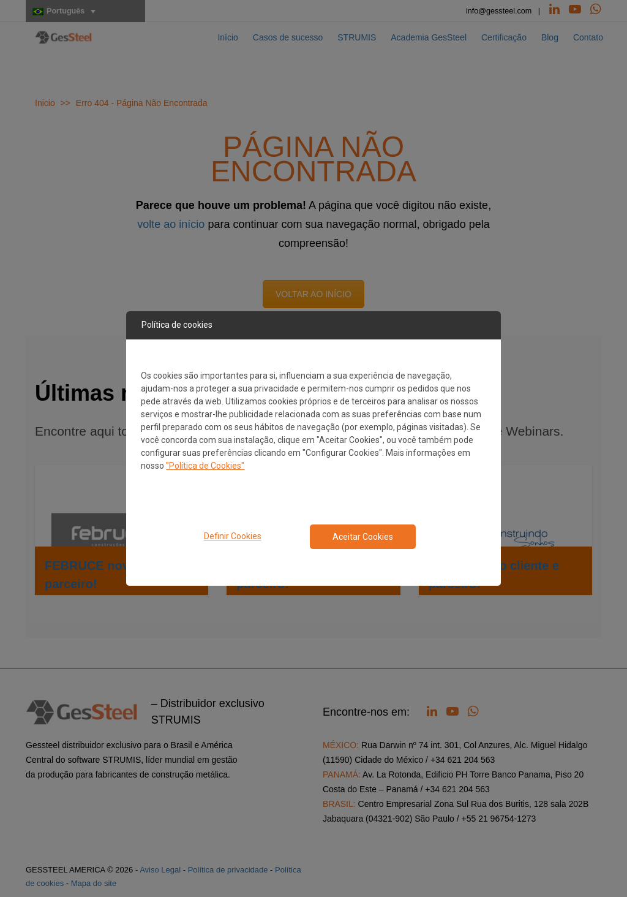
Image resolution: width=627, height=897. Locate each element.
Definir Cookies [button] (232, 536)
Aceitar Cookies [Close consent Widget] (362, 537)
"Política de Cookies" (205, 466)
